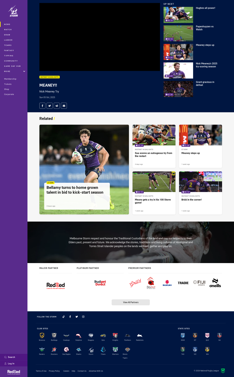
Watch (8, 29)
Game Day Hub (12, 66)
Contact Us (82, 371)
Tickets (8, 84)
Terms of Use (41, 371)
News (7, 24)
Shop (6, 89)
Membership (10, 78)
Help (73, 371)
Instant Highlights (49, 77)
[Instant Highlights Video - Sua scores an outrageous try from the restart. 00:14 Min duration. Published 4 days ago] (154, 146)
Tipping (8, 55)
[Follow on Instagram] (83, 316)
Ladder (8, 40)
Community (11, 61)
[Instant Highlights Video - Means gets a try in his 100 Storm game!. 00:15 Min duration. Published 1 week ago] (154, 192)
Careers (66, 371)
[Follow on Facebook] (70, 316)
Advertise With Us (96, 371)
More (14, 71)
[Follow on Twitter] (77, 316)
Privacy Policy (54, 371)
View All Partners (130, 302)
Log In (9, 363)
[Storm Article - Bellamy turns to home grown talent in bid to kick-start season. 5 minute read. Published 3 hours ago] (84, 169)
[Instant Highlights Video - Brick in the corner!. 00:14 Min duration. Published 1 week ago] (200, 192)
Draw (7, 35)
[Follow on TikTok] (63, 316)
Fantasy (9, 50)
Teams (8, 45)
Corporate (9, 94)
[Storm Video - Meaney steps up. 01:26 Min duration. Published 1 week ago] (200, 146)
